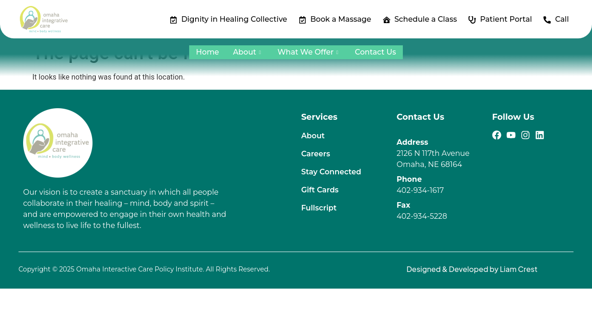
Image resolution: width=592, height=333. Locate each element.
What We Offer (308, 52)
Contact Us (375, 52)
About (247, 52)
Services (319, 117)
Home (207, 52)
